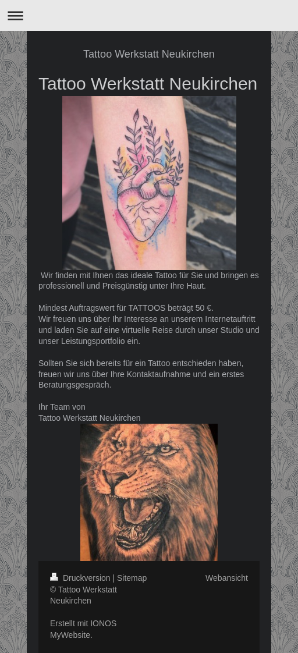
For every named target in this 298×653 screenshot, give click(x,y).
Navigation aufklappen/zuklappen (149, 15)
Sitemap (132, 578)
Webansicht (226, 578)
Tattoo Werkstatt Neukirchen (149, 54)
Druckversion (81, 578)
